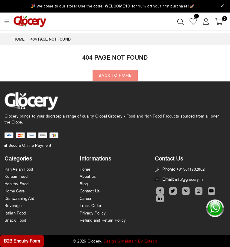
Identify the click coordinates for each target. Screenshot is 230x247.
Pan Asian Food (18, 169)
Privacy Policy (93, 213)
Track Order (90, 205)
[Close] (222, 6)
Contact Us (90, 191)
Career (86, 198)
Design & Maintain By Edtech (130, 241)
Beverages (14, 205)
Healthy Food (16, 183)
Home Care (14, 191)
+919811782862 (190, 169)
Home (19, 39)
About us (88, 176)
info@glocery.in (189, 179)
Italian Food (15, 213)
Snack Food (15, 220)
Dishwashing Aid (19, 198)
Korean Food (16, 176)
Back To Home (115, 75)
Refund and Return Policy (103, 220)
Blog (84, 183)
